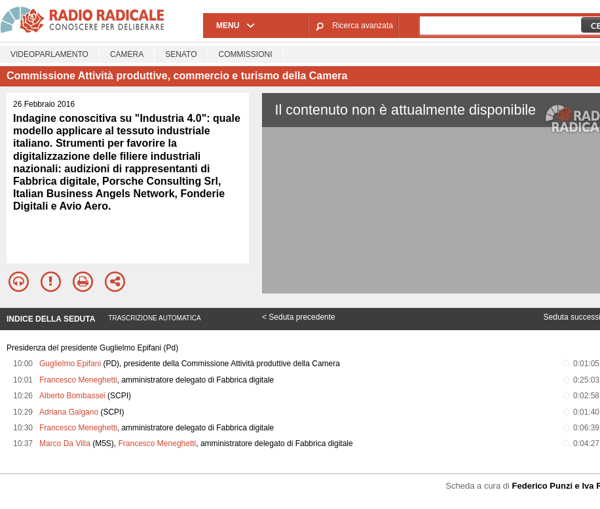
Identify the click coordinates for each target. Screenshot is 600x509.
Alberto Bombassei (72, 395)
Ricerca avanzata (362, 25)
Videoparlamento (49, 54)
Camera (126, 54)
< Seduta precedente (298, 317)
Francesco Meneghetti (78, 380)
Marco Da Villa (64, 443)
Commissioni (245, 54)
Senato (181, 54)
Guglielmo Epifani (70, 363)
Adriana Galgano (68, 412)
